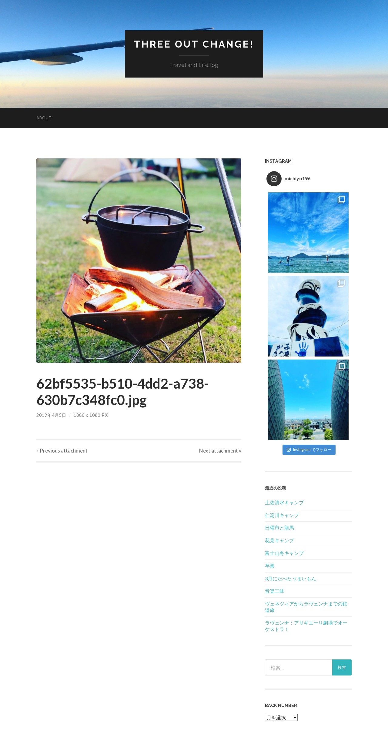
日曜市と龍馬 (279, 527)
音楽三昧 (274, 591)
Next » (220, 450)
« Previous (62, 450)
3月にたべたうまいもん (290, 578)
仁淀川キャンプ (282, 515)
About (44, 117)
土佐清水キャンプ (284, 502)
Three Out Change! (194, 44)
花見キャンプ (279, 540)
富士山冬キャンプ (284, 553)
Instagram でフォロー (309, 449)
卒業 (270, 566)
